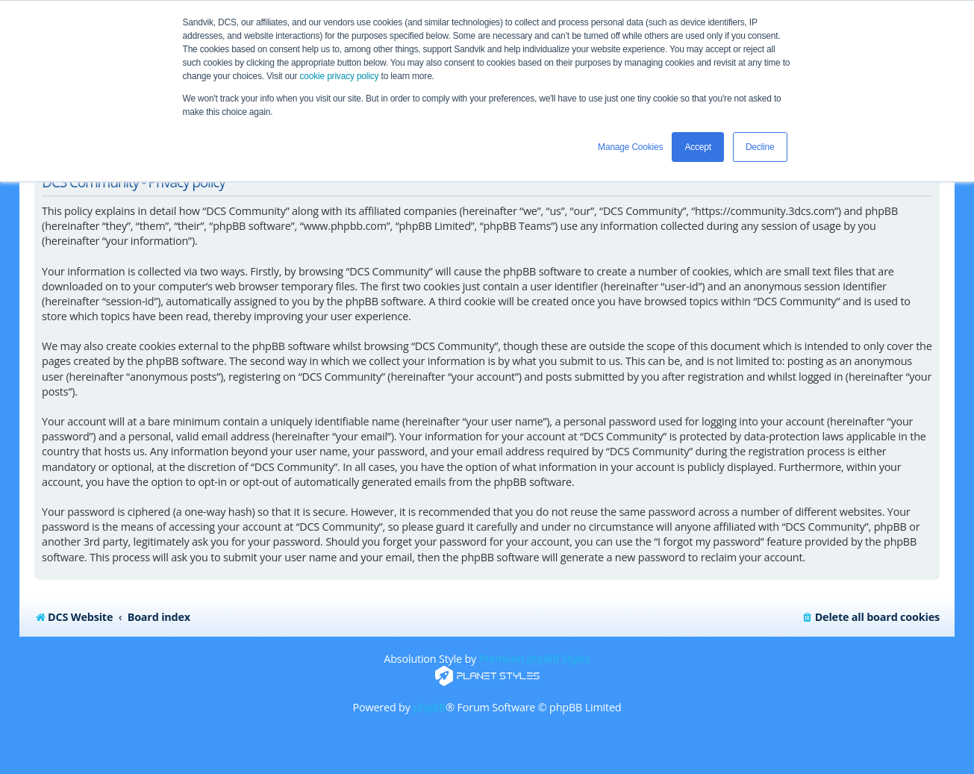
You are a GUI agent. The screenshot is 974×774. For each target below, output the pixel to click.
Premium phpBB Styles (534, 659)
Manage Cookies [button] (630, 147)
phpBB (429, 707)
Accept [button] (697, 147)
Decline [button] (760, 147)
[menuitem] (871, 617)
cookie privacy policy (339, 76)
